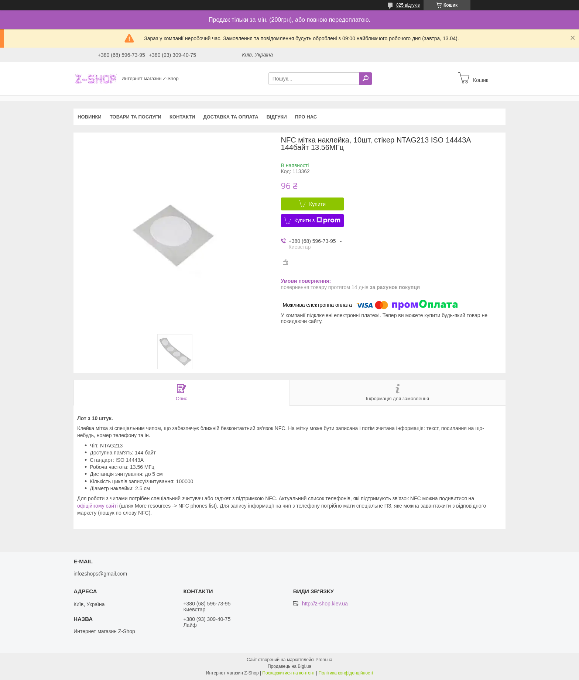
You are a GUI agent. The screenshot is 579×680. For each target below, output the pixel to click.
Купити (317, 204)
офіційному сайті (97, 506)
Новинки (90, 117)
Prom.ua (324, 659)
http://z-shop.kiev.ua (325, 604)
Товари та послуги (135, 117)
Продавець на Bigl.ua (289, 666)
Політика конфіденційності (346, 673)
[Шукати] (365, 78)
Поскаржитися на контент (288, 673)
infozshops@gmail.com (100, 574)
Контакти (182, 117)
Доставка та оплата (230, 117)
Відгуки (277, 117)
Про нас (306, 117)
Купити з (317, 220)
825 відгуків (408, 5)
